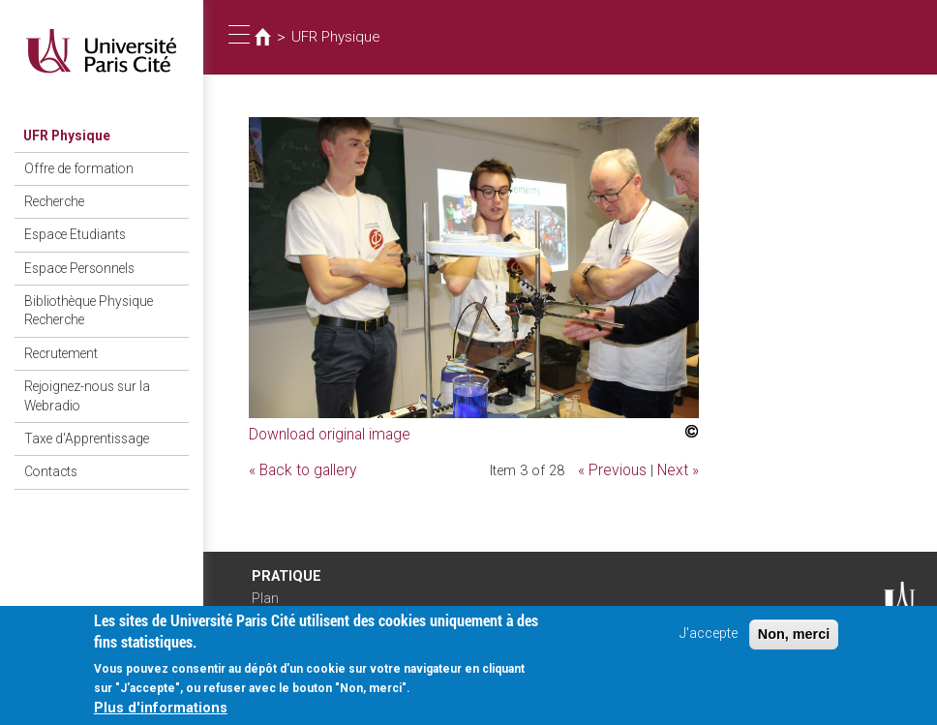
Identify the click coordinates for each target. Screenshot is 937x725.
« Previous (618, 467)
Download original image (326, 433)
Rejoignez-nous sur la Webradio (80, 375)
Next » (680, 467)
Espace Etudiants (69, 227)
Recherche (50, 196)
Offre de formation (70, 166)
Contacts (46, 445)
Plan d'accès (272, 604)
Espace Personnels (73, 258)
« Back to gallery (299, 467)
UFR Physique (62, 135)
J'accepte (709, 640)
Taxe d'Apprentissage (80, 415)
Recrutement (56, 336)
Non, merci (794, 641)
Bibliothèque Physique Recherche (82, 297)
